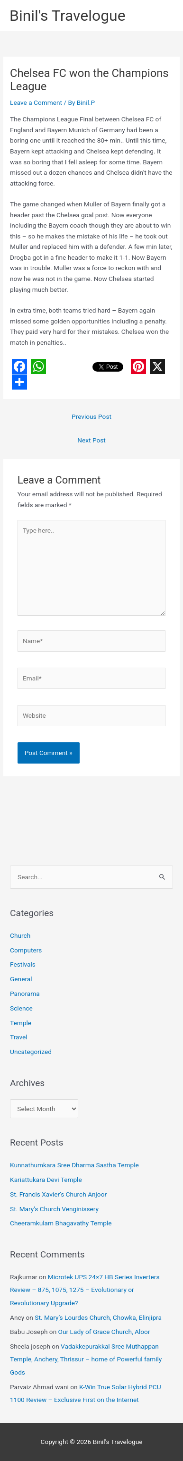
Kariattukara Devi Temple (46, 1179)
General (21, 979)
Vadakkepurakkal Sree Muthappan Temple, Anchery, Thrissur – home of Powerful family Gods (86, 1359)
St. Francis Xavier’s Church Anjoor (58, 1194)
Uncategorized (31, 1051)
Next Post (91, 440)
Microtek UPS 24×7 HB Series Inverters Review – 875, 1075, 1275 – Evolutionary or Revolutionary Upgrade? (84, 1290)
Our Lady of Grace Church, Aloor (104, 1331)
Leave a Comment (36, 102)
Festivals (23, 964)
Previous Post (91, 416)
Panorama (25, 993)
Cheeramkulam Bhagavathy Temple (60, 1223)
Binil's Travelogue (67, 16)
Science (21, 1008)
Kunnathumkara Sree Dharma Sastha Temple (74, 1165)
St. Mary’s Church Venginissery (54, 1209)
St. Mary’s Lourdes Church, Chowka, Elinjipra (98, 1317)
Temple (20, 1023)
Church (20, 935)
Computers (26, 950)
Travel (18, 1037)
